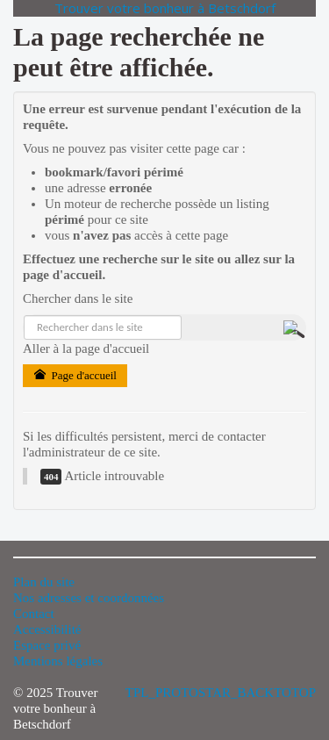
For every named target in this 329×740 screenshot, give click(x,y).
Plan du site (44, 582)
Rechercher (24, 315)
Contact (33, 614)
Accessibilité (47, 629)
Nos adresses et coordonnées (88, 598)
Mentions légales (58, 661)
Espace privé (47, 645)
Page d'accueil (75, 375)
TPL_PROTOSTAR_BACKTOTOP (220, 693)
